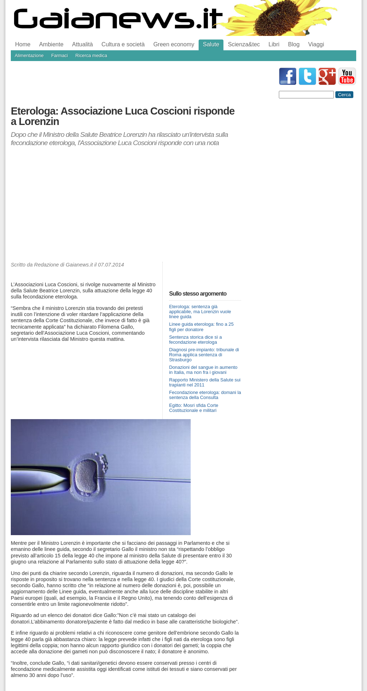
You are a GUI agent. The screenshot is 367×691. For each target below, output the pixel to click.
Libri (273, 44)
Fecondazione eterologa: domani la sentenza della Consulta (205, 395)
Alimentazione (29, 55)
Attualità (82, 44)
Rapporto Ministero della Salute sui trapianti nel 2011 (204, 382)
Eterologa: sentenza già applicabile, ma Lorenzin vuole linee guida (200, 311)
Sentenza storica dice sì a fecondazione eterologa (195, 339)
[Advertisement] (126, 204)
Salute (211, 44)
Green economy (173, 44)
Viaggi (316, 44)
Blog (294, 44)
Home (23, 44)
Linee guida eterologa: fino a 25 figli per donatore (201, 326)
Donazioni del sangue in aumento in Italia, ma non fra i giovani (203, 370)
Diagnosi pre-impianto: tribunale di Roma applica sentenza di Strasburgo (204, 354)
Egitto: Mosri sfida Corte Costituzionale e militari (193, 408)
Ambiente (51, 44)
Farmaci (59, 55)
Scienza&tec (244, 44)
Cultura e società (123, 44)
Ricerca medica (91, 55)
